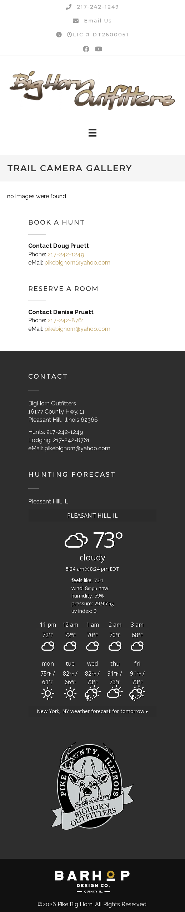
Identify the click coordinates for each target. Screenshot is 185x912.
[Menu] (92, 132)
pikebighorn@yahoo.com (77, 262)
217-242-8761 (66, 320)
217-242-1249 (66, 254)
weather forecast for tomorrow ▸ (92, 711)
